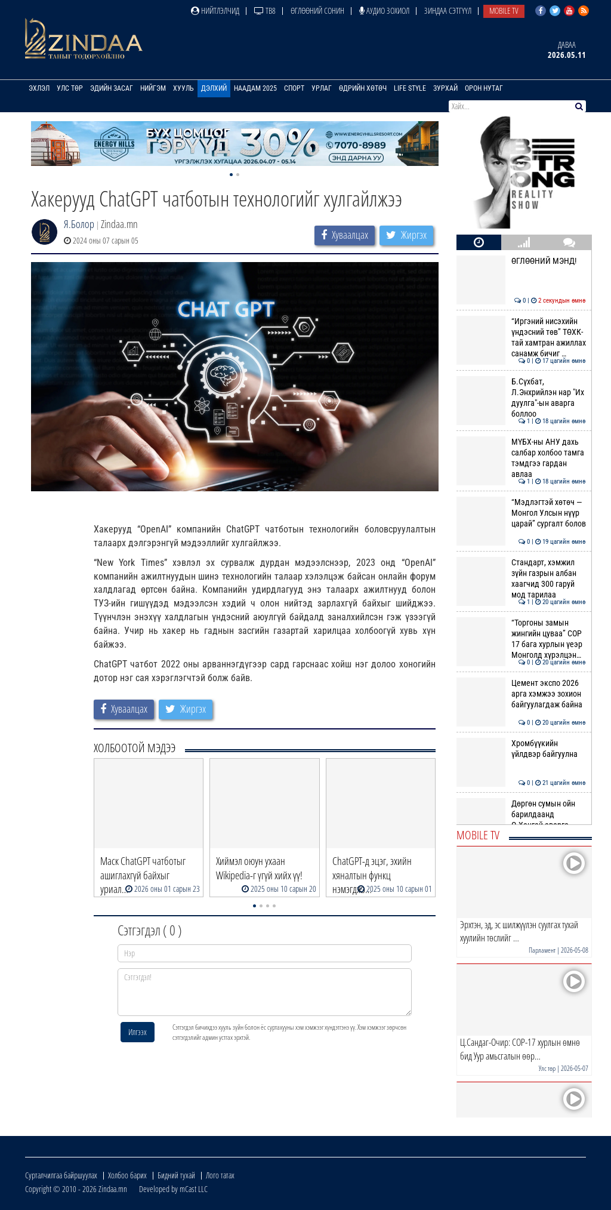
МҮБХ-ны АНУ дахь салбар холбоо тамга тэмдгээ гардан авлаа (521, 458)
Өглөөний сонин (317, 10)
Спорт (294, 88)
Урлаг (321, 88)
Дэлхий (214, 88)
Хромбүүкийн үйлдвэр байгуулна (521, 748)
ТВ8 (265, 10)
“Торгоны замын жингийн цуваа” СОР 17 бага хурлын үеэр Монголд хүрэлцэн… (521, 639)
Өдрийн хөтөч (363, 88)
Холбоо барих (127, 1175)
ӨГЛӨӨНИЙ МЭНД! (521, 260)
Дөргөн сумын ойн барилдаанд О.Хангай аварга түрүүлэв (521, 820)
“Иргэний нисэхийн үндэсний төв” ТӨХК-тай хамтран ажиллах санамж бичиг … (521, 337)
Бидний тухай (176, 1175)
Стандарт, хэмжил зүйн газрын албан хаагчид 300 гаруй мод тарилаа (521, 579)
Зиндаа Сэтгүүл (447, 10)
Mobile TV (504, 10)
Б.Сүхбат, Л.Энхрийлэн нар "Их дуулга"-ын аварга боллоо (521, 398)
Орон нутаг (484, 88)
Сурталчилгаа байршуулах (61, 1175)
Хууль (183, 88)
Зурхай (445, 88)
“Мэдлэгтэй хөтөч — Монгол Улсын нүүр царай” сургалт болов (521, 513)
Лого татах (220, 1175)
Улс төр (70, 88)
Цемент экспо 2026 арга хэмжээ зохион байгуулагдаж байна (521, 694)
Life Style (410, 88)
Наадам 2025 (255, 88)
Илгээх (137, 1031)
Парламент (542, 950)
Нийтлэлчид (215, 10)
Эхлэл (39, 88)
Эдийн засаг (111, 88)
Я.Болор (79, 224)
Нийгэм (153, 88)
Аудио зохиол (384, 10)
